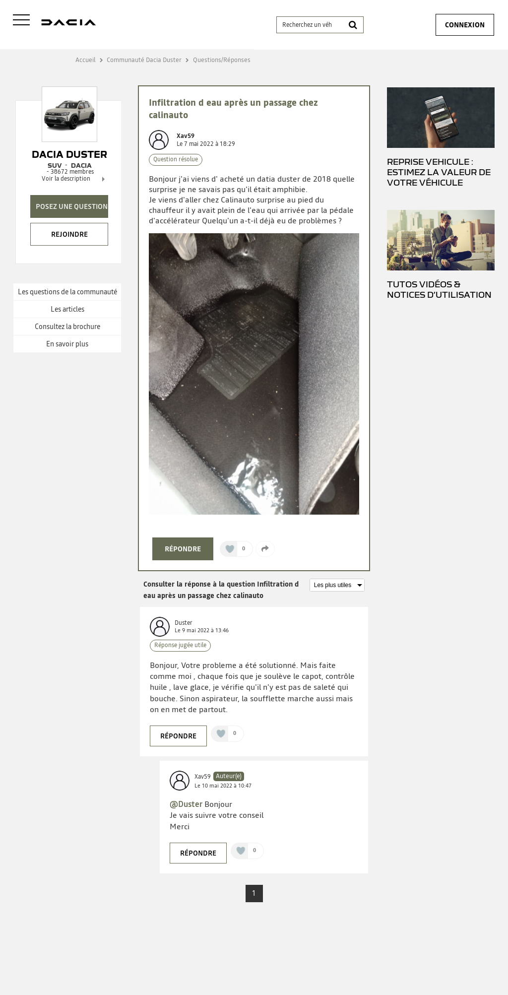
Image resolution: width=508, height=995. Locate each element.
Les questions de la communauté (67, 292)
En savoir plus (67, 344)
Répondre (183, 549)
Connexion (465, 25)
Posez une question (72, 206)
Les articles (67, 309)
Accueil (85, 60)
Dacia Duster (69, 154)
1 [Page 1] (254, 893)
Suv (55, 165)
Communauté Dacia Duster (144, 60)
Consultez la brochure (67, 327)
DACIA (81, 165)
